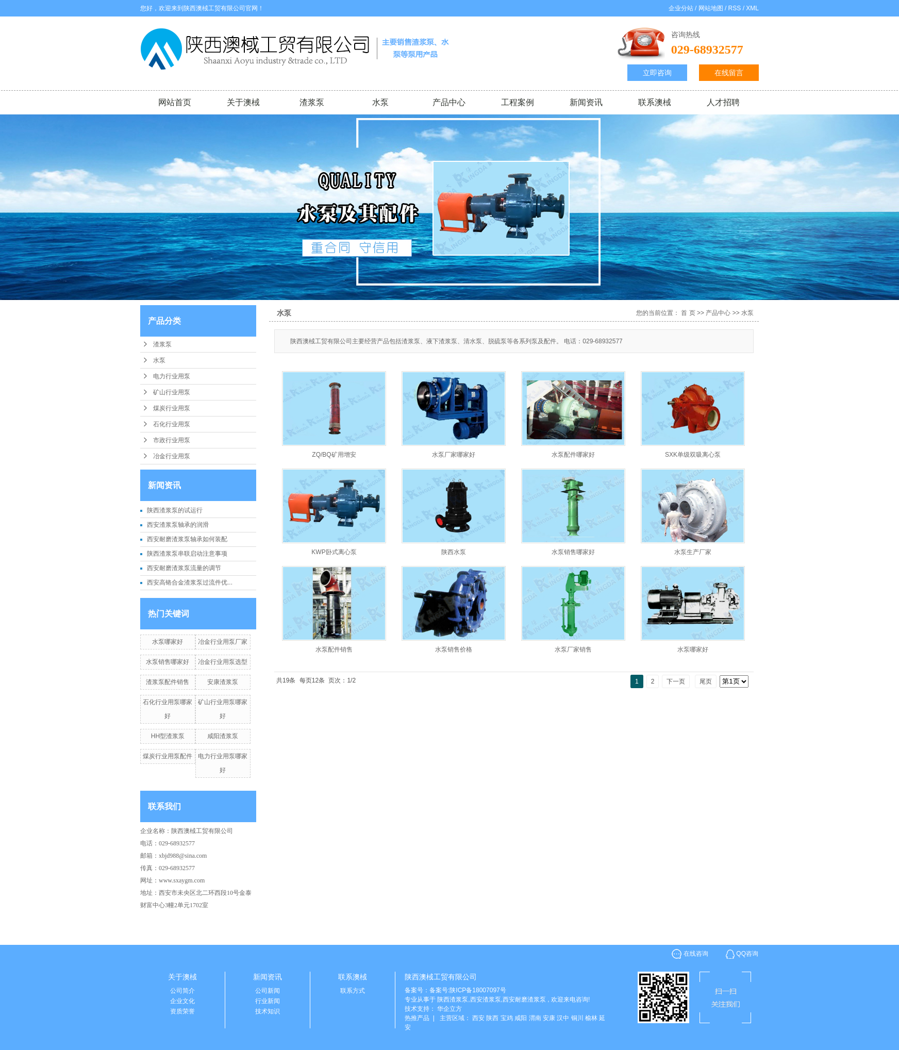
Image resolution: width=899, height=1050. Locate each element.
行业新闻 (267, 1001)
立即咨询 (657, 73)
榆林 (591, 1018)
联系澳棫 (654, 102)
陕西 (492, 1018)
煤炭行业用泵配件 (167, 756)
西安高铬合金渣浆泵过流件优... (189, 582)
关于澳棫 (243, 102)
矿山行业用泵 (171, 392)
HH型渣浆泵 (168, 736)
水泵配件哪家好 (573, 454)
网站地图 (711, 8)
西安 (478, 1018)
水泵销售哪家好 (167, 661)
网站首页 (174, 102)
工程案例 (517, 102)
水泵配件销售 (334, 649)
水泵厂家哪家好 (453, 454)
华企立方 (449, 1008)
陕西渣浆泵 (452, 999)
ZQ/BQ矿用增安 (334, 454)
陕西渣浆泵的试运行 (175, 510)
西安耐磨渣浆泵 (524, 999)
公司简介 (182, 990)
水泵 (380, 102)
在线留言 (728, 73)
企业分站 (681, 8)
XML (752, 8)
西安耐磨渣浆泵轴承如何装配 (187, 539)
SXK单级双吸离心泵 (693, 454)
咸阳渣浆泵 (222, 736)
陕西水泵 (453, 552)
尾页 (706, 681)
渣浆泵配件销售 (167, 682)
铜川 (577, 1018)
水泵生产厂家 (692, 552)
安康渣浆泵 (222, 682)
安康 (549, 1018)
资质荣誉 (182, 1011)
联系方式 (352, 990)
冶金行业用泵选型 (222, 661)
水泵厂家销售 (573, 649)
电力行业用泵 (171, 376)
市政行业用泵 (171, 440)
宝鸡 (507, 1018)
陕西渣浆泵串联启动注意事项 (187, 553)
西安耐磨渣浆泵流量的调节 (184, 568)
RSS (734, 8)
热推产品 (417, 1018)
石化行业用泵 (171, 424)
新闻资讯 (586, 102)
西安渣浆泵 (485, 999)
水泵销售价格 (453, 649)
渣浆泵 (311, 102)
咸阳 (520, 1018)
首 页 (688, 312)
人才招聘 (723, 102)
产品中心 (448, 102)
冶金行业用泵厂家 (222, 641)
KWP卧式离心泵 (333, 552)
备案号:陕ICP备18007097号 (467, 990)
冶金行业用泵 (171, 456)
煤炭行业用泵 (171, 408)
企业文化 (182, 1001)
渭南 (535, 1018)
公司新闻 (267, 990)
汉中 (563, 1018)
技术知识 (267, 1011)
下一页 (676, 681)
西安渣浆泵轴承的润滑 (178, 524)
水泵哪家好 (167, 641)
